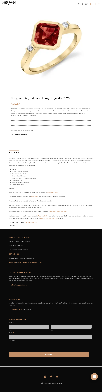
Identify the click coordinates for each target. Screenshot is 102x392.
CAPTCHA (12, 340)
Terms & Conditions (24, 262)
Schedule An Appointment (18, 285)
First (11, 330)
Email (11, 333)
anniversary (34, 197)
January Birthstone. (53, 192)
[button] (86, 4)
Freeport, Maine (43, 216)
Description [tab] (14, 152)
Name (11, 322)
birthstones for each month (58, 212)
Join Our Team (17, 309)
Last (52, 330)
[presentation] (24, 346)
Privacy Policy (37, 262)
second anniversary (31, 222)
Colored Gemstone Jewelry (49, 218)
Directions (12, 262)
